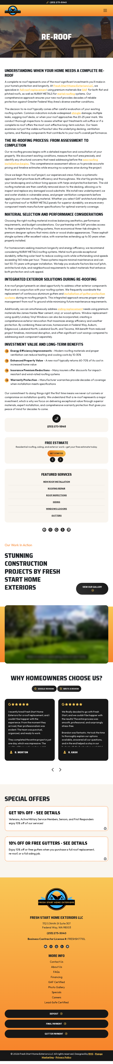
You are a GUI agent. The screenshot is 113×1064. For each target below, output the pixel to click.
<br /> (56, 637)
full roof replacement (33, 91)
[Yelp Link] (63, 532)
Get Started (56, 455)
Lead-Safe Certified (57, 1005)
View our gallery (92, 591)
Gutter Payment (56, 1037)
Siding (56, 504)
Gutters (56, 518)
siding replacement (70, 311)
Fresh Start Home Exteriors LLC (73, 88)
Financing (56, 980)
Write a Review (70, 691)
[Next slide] (60, 462)
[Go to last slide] (52, 462)
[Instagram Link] (49, 532)
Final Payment (56, 1027)
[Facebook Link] (42, 532)
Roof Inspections (56, 497)
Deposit (56, 1017)
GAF (84, 91)
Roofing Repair (56, 491)
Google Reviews (43, 691)
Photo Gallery (56, 990)
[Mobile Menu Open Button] (105, 11)
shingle (76, 115)
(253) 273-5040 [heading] (56, 428)
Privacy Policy (63, 1060)
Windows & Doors (56, 511)
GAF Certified (56, 985)
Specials (56, 995)
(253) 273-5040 (56, 2)
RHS (90, 1056)
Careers (56, 1000)
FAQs (56, 975)
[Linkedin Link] (70, 532)
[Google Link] (56, 532)
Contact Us (56, 964)
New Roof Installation (56, 484)
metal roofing (66, 95)
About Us (56, 970)
